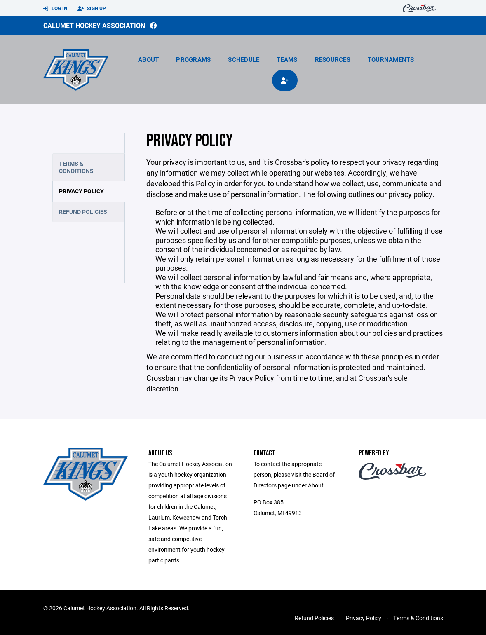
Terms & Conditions (76, 167)
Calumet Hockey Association (94, 25)
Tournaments (391, 59)
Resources (332, 59)
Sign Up (91, 8)
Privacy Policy (81, 191)
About (148, 59)
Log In (55, 8)
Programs (193, 59)
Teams (287, 59)
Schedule (243, 59)
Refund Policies (83, 212)
